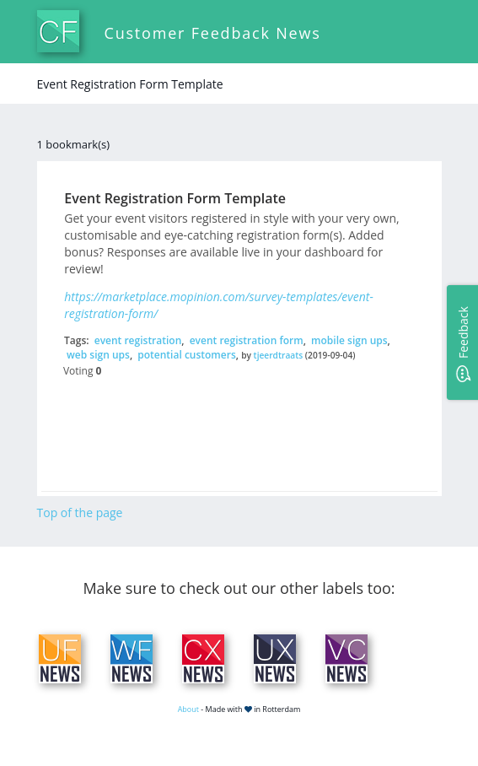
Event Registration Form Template (175, 198)
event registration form (246, 340)
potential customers (186, 355)
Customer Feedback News (213, 33)
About (188, 709)
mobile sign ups (349, 340)
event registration (138, 340)
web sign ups (98, 355)
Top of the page (80, 512)
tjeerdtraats (278, 355)
